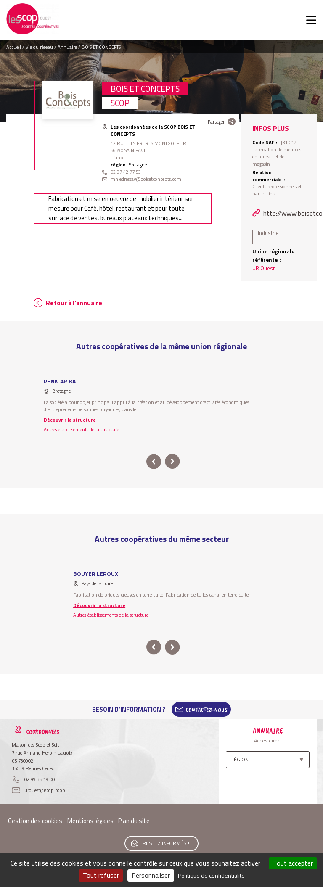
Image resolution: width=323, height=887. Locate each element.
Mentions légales (90, 821)
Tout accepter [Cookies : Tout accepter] (293, 863)
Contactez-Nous (206, 709)
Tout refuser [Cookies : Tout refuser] (101, 875)
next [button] (172, 462)
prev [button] (154, 462)
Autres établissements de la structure (81, 429)
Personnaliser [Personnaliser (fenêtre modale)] (151, 875)
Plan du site (134, 821)
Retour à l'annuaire (74, 303)
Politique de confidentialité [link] (211, 875)
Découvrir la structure (70, 419)
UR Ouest (263, 268)
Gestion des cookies (35, 821)
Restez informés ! (166, 843)
